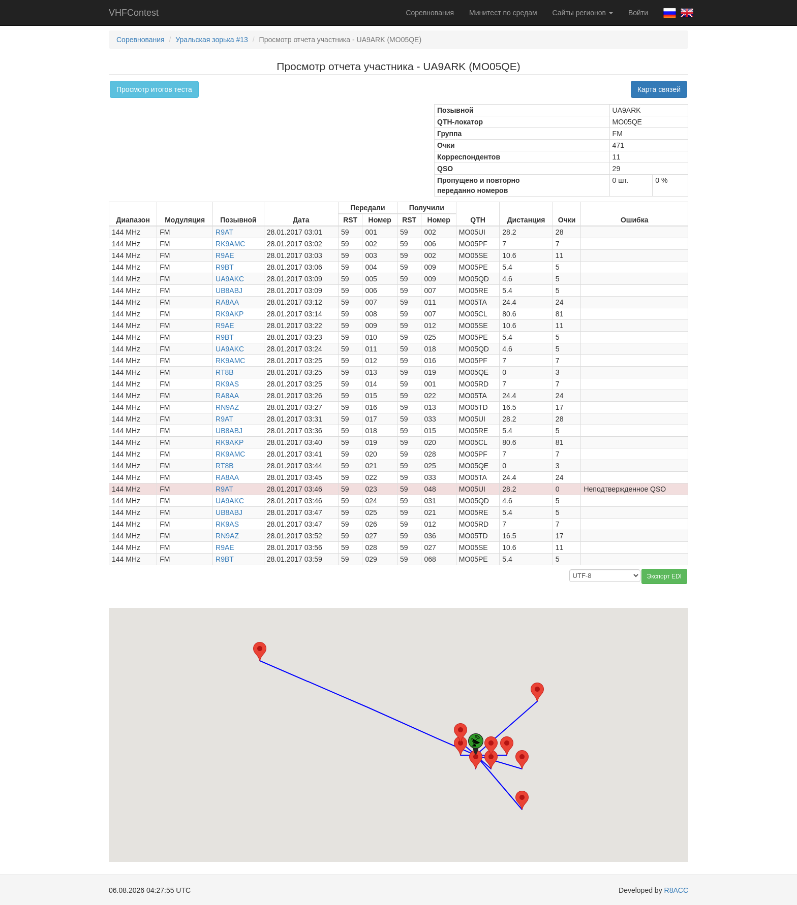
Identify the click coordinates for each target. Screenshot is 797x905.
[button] (506, 745)
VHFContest (134, 13)
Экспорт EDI (664, 576)
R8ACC (676, 890)
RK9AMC (230, 244)
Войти (638, 13)
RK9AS (227, 384)
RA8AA (227, 302)
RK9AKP (229, 314)
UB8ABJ (229, 290)
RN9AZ (227, 407)
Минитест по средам (503, 13)
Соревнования (430, 13)
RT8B (225, 372)
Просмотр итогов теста (154, 89)
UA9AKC (230, 279)
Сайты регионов (583, 13)
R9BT (225, 267)
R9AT (224, 232)
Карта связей (659, 89)
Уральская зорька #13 (211, 40)
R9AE (225, 255)
